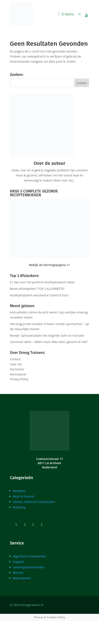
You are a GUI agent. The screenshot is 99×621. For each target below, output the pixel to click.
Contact (15, 359)
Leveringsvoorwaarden (28, 567)
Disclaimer (17, 369)
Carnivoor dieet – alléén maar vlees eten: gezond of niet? (49, 342)
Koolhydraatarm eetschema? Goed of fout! (39, 295)
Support (18, 562)
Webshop (19, 507)
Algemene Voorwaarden (29, 556)
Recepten (19, 491)
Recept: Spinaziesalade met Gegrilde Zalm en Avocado (47, 335)
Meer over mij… (64, 180)
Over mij (16, 364)
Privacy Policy (19, 379)
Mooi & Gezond (23, 496)
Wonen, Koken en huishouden (33, 502)
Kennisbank (18, 374)
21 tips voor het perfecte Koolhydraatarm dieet (42, 282)
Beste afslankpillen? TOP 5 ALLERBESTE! (37, 289)
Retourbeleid (22, 578)
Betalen (18, 573)
